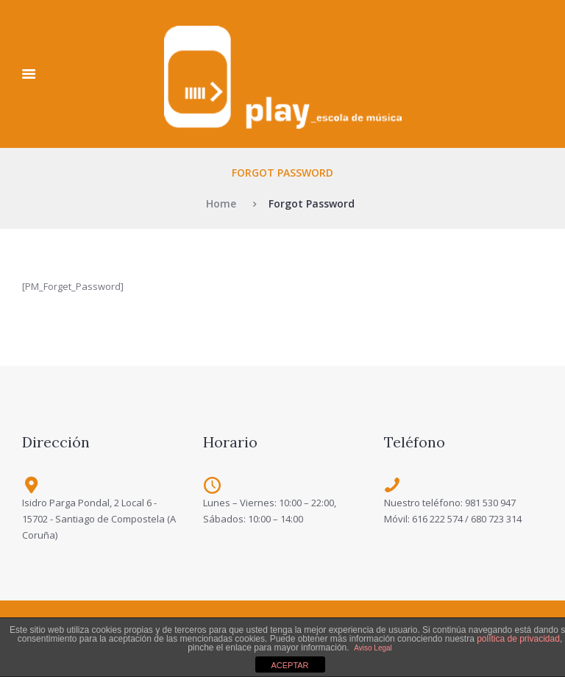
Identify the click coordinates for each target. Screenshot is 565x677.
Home (221, 203)
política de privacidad (518, 639)
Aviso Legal (373, 648)
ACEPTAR (289, 665)
